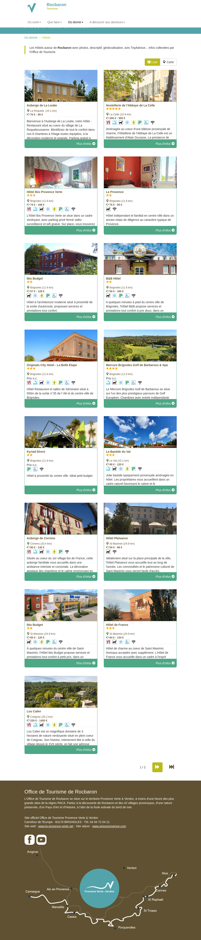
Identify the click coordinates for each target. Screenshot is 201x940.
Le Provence (115, 192)
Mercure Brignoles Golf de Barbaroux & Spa (137, 365)
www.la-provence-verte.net (55, 826)
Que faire (54, 22)
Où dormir (75, 22)
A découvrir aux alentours (107, 22)
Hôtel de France (117, 624)
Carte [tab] (168, 62)
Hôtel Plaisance (117, 538)
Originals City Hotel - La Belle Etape (52, 365)
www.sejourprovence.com (109, 826)
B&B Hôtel (113, 278)
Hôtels (46, 37)
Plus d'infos (85, 143)
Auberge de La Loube (42, 105)
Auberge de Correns (41, 538)
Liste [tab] (152, 62)
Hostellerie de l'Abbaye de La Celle (130, 105)
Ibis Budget (35, 278)
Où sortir (34, 22)
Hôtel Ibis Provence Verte (44, 192)
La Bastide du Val (118, 451)
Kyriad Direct (36, 451)
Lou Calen (34, 711)
